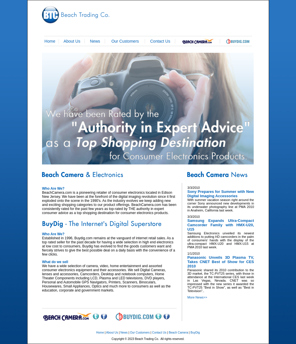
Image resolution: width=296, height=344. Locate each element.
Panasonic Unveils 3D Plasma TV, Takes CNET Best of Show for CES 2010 (220, 261)
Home (100, 332)
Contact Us (159, 332)
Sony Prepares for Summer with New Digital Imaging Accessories (220, 193)
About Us (71, 41)
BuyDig (195, 332)
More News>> (197, 297)
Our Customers (125, 41)
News (95, 41)
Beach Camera (178, 332)
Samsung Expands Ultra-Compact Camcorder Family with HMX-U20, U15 (220, 224)
